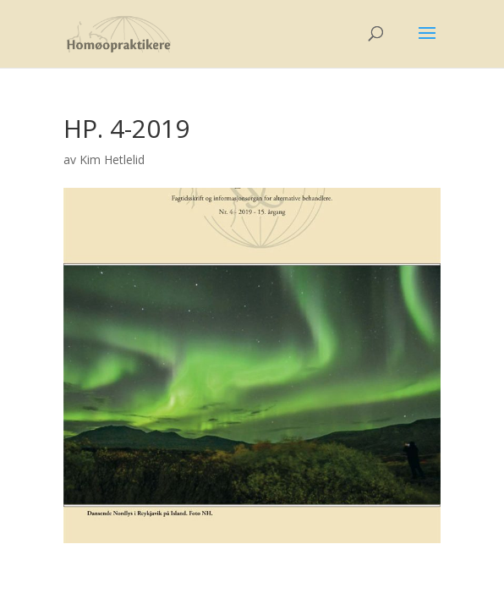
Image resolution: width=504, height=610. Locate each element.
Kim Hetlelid (112, 159)
